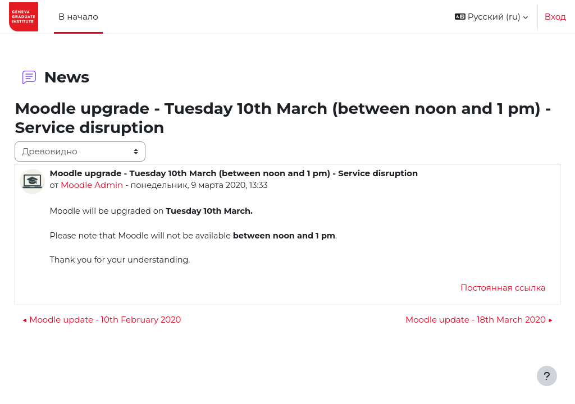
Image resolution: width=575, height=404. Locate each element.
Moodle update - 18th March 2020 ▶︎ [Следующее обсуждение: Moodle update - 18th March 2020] (454, 321)
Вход (555, 16)
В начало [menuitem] (78, 16)
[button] (491, 17)
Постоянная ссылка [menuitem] (478, 289)
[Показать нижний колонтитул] (547, 376)
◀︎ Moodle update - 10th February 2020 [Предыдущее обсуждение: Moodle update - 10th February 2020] (126, 321)
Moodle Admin (117, 185)
